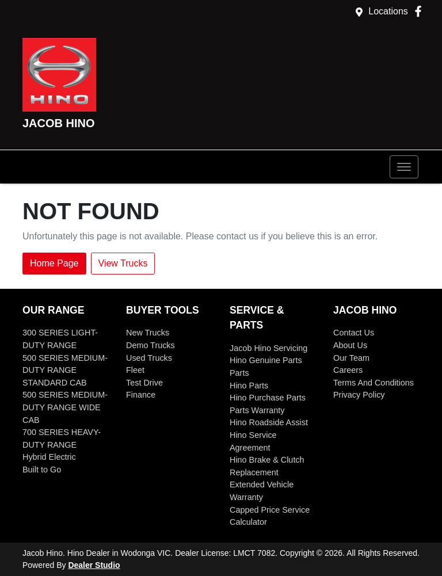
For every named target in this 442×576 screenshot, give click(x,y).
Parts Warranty (257, 410)
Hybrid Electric (49, 456)
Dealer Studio (94, 565)
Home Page (54, 263)
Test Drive (144, 382)
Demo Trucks (150, 345)
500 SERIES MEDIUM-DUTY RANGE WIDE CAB (65, 407)
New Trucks (147, 332)
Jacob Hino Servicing (268, 348)
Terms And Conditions (373, 382)
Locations (388, 11)
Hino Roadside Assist (269, 422)
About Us (350, 345)
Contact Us (353, 332)
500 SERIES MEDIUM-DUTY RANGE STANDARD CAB (65, 370)
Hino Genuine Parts (266, 360)
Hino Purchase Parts (268, 397)
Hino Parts (249, 385)
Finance (140, 394)
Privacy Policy (359, 394)
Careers (348, 370)
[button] (404, 166)
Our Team (351, 358)
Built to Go (41, 469)
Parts (239, 372)
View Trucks (123, 263)
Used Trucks (149, 358)
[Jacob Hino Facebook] (420, 11)
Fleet (135, 370)
